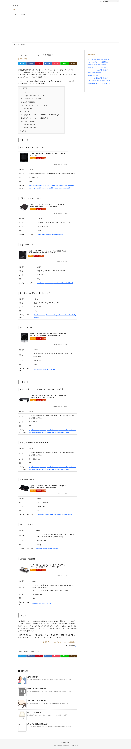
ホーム (17, 44)
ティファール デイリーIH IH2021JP (34, 105)
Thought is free (74, 745)
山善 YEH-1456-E (28, 121)
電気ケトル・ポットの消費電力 (36, 688)
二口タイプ (24, 112)
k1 (75, 646)
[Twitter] (22, 63)
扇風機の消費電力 (32, 677)
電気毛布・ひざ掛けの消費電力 (36, 700)
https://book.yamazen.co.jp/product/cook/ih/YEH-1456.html (54, 514)
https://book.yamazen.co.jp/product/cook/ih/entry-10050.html (55, 283)
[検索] (117, 1)
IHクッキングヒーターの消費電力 (98, 62)
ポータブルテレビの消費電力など (98, 70)
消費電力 (72, 642)
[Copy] (73, 63)
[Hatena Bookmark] (48, 63)
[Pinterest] (39, 63)
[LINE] (64, 63)
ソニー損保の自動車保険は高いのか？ (99, 80)
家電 (23, 44)
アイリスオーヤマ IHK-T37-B (32, 96)
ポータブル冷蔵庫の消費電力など (37, 724)
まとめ (23, 131)
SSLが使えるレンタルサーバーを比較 (99, 83)
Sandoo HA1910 (28, 124)
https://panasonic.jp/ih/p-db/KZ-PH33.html (50, 234)
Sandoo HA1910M (28, 127)
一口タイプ (24, 93)
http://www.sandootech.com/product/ (44, 369)
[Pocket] (56, 63)
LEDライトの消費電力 (34, 712)
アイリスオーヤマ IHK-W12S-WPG (34, 118)
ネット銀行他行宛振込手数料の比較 (98, 59)
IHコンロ (66, 642)
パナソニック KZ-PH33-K (31, 99)
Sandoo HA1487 (28, 108)
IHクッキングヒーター (56, 642)
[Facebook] (30, 63)
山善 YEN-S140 (28, 102)
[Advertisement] (65, 29)
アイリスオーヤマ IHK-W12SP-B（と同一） (41, 115)
